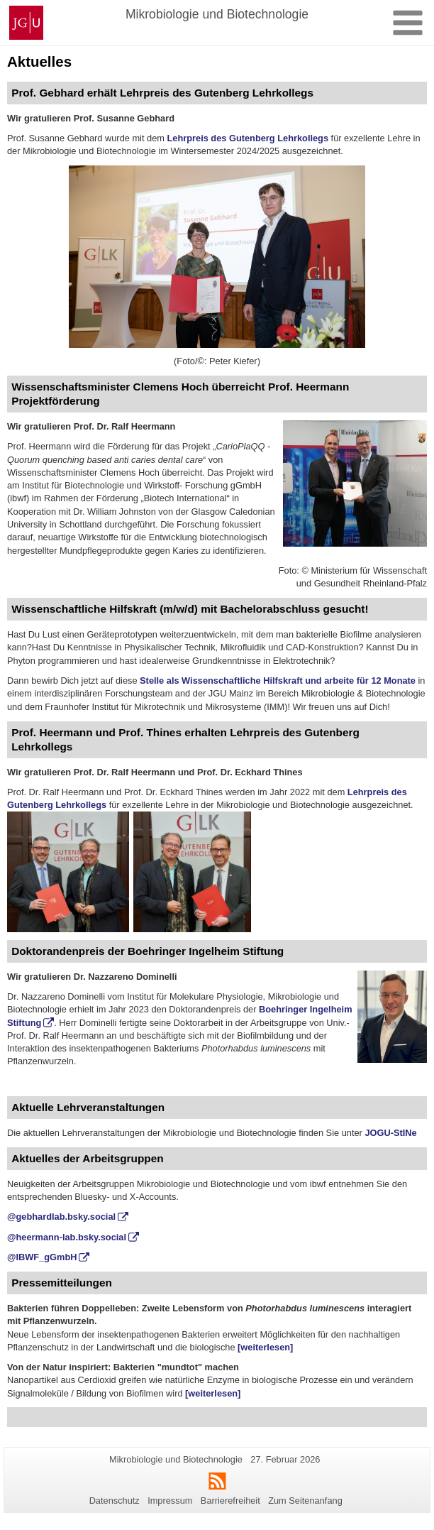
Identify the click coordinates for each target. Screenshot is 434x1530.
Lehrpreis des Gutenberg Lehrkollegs (247, 138)
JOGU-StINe (390, 1132)
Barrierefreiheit (230, 1500)
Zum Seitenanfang (305, 1500)
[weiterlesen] (265, 1347)
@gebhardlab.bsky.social (61, 1216)
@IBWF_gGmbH (42, 1257)
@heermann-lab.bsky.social (66, 1237)
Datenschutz (114, 1500)
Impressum (170, 1500)
